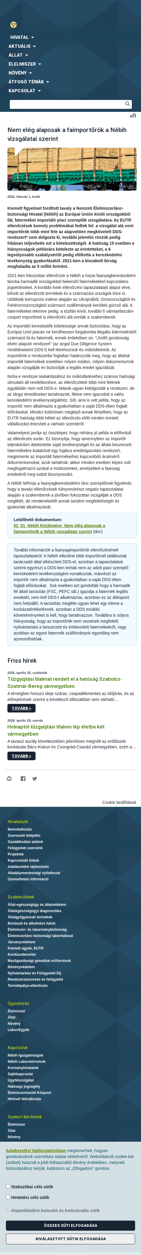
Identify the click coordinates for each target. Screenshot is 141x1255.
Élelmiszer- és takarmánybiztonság (37, 930)
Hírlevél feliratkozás (24, 1099)
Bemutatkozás (20, 829)
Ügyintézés (18, 1003)
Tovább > (21, 708)
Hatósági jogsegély (24, 1086)
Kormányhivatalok (23, 1068)
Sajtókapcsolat (20, 1074)
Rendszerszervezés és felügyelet (35, 979)
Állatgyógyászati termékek (30, 917)
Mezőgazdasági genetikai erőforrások (39, 961)
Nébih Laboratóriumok (27, 1062)
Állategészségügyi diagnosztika (34, 911)
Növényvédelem (21, 967)
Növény (14, 1024)
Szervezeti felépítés (24, 836)
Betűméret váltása (133, 115)
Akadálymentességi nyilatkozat (34, 873)
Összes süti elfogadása (70, 1225)
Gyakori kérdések (25, 1116)
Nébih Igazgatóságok (25, 1055)
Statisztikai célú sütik (29, 1186)
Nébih (35, 9)
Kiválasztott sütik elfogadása (71, 1239)
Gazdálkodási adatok (25, 842)
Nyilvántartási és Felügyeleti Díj (34, 973)
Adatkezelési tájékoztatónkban (36, 1150)
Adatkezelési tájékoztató (28, 867)
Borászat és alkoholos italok (31, 923)
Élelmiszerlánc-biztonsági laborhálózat (40, 936)
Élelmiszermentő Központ (29, 1093)
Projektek (16, 854)
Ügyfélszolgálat (21, 1080)
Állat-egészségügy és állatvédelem (37, 905)
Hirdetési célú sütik (27, 1197)
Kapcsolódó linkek (23, 860)
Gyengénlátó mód (15, 25)
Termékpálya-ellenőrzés (28, 986)
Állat (11, 1017)
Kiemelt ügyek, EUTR (26, 948)
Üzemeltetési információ (28, 879)
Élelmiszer (16, 1011)
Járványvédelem (21, 942)
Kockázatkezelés (22, 954)
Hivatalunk (18, 821)
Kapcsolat (17, 1047)
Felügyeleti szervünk (25, 848)
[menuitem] (70, 37)
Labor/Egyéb (18, 1030)
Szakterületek (21, 897)
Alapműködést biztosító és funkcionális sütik (53, 1210)
